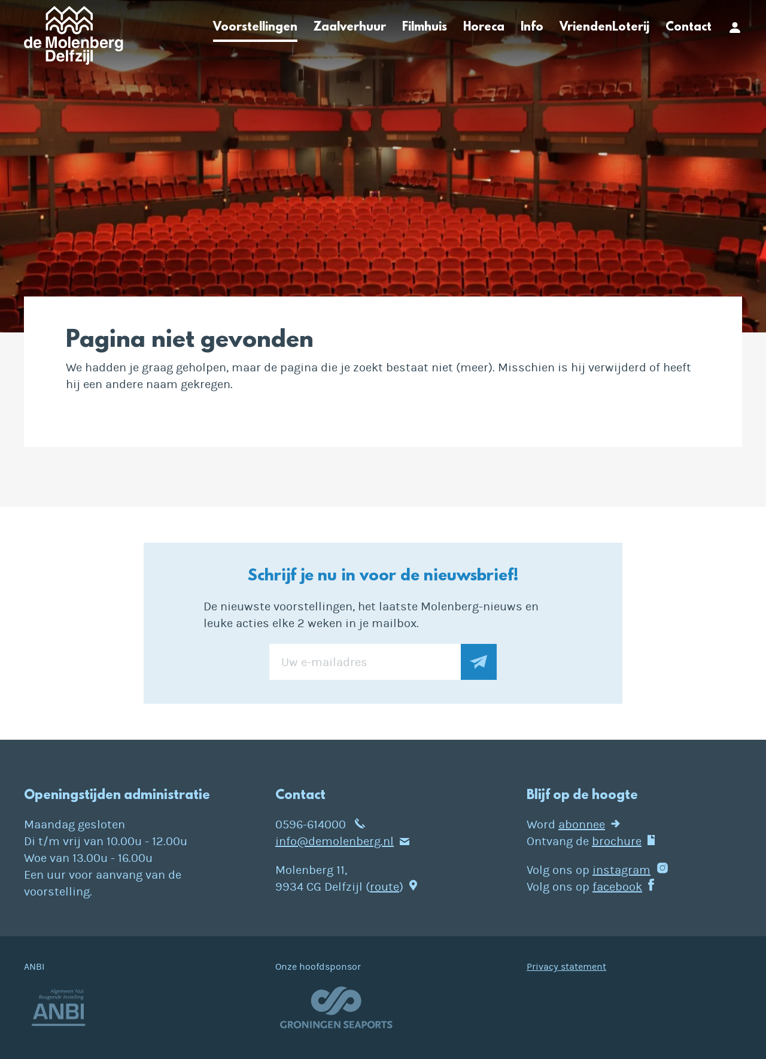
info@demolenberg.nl (334, 841)
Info (532, 27)
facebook (617, 887)
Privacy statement (566, 966)
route (384, 887)
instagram (621, 870)
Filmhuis (424, 27)
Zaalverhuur (350, 27)
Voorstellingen (255, 27)
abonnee (581, 824)
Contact (688, 27)
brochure (617, 841)
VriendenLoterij (604, 27)
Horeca (483, 27)
